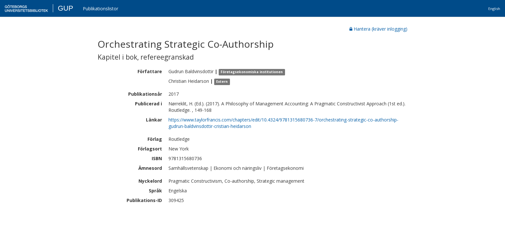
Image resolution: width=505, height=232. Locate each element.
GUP (65, 8)
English (494, 8)
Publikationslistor (100, 8)
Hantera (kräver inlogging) (378, 29)
